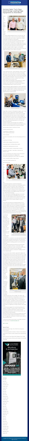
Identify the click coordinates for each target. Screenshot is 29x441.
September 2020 (6, 431)
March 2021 (5, 421)
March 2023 (5, 394)
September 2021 (6, 413)
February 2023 (5, 396)
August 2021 (5, 414)
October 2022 (5, 399)
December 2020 (5, 426)
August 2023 (5, 388)
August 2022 (5, 403)
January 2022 (5, 409)
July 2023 (4, 389)
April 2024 (4, 381)
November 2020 (5, 428)
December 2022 (5, 398)
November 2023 (5, 384)
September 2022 (6, 401)
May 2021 (4, 418)
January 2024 (5, 383)
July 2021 (4, 416)
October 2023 (5, 386)
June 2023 (4, 391)
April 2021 (4, 419)
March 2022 (5, 408)
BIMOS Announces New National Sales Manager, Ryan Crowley (14, 336)
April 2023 (4, 393)
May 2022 (4, 406)
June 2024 (4, 379)
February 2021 (5, 423)
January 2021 (5, 424)
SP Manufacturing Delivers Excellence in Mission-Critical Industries (14, 331)
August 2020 (5, 433)
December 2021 (5, 411)
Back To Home (5, 323)
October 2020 (5, 429)
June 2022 (4, 404)
